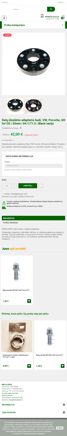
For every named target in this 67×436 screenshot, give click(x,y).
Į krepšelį (27, 186)
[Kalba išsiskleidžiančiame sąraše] (5, 2)
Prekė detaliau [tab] (10, 222)
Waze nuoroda (7, 395)
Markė (7, 162)
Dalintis (20, 128)
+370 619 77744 (52, 19)
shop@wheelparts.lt (16, 400)
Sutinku (60, 428)
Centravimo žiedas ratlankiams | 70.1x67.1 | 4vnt (16, 356)
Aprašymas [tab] (8, 218)
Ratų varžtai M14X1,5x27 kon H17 (16, 290)
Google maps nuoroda (10, 393)
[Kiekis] (9, 185)
